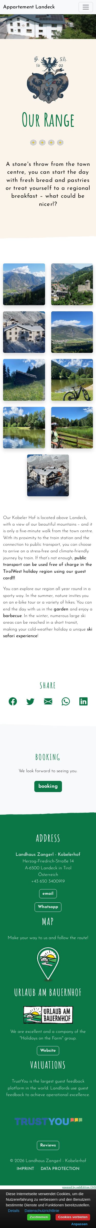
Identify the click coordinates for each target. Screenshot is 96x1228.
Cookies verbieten (73, 1217)
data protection (60, 1169)
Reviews (48, 1145)
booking (48, 786)
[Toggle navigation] (86, 7)
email (48, 894)
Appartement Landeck (29, 7)
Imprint (25, 1169)
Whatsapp (48, 907)
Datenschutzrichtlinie (42, 1211)
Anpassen (79, 1224)
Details (13, 1211)
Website (48, 1051)
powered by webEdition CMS (79, 1187)
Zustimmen (39, 1217)
